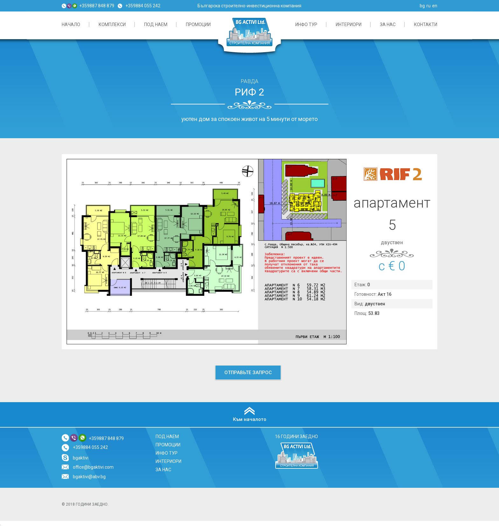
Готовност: (366, 294)
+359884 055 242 (142, 5)
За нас (388, 24)
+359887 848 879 (96, 5)
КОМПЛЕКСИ (112, 24)
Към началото (249, 419)
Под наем (155, 24)
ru (428, 5)
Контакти (425, 24)
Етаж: (361, 284)
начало (71, 24)
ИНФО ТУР (306, 24)
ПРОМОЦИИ (198, 24)
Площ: (361, 313)
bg (422, 5)
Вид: (360, 303)
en (434, 5)
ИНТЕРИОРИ (349, 24)
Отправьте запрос (248, 372)
